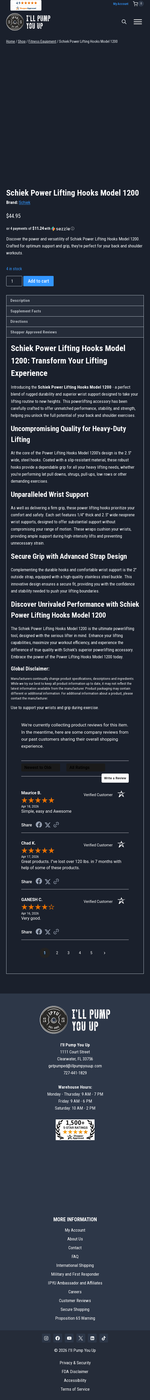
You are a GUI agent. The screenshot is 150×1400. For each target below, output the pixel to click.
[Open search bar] (124, 21)
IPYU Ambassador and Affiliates (75, 1283)
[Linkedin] (92, 1338)
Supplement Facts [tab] (25, 311)
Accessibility (75, 1380)
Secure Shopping (75, 1309)
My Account (120, 4)
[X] (80, 1338)
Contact (75, 1248)
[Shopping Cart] (138, 3)
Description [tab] (20, 300)
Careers (75, 1292)
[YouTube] (69, 1338)
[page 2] (57, 955)
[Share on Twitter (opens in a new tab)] (48, 827)
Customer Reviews (75, 1300)
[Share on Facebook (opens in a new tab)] (39, 827)
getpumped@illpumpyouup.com (75, 1066)
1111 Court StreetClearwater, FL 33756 (75, 1051)
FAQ (75, 1256)
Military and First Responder (75, 1274)
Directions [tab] (19, 321)
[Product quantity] (14, 281)
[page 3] (69, 955)
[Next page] (105, 955)
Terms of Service (75, 1389)
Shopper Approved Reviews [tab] (33, 332)
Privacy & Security (75, 1362)
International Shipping (75, 1265)
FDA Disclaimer (75, 1371)
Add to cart (38, 281)
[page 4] (80, 955)
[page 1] (45, 955)
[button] (75, 228)
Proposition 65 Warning (75, 1318)
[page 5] (91, 955)
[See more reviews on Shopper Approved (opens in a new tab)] (56, 827)
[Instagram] (46, 1338)
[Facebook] (57, 1338)
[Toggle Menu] (138, 21)
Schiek (24, 202)
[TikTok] (103, 1338)
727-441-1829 (75, 1073)
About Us (75, 1239)
